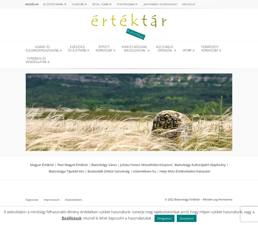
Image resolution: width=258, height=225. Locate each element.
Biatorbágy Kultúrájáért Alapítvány (200, 164)
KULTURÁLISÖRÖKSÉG (164, 48)
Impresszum (52, 200)
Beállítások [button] (72, 218)
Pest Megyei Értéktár (72, 164)
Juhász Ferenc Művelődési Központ (146, 164)
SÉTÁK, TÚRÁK (100, 4)
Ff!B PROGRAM (125, 4)
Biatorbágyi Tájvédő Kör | (68, 171)
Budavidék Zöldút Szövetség (109, 171)
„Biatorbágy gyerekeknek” (160, 4)
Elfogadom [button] (165, 218)
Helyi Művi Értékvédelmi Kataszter (185, 171)
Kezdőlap (31, 4)
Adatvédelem (73, 200)
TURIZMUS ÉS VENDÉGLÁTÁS (36, 60)
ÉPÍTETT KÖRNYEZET (104, 48)
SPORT (187, 50)
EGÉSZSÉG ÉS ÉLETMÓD (77, 48)
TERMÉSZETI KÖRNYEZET (209, 48)
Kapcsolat (189, 4)
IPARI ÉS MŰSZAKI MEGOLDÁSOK (134, 48)
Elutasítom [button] (187, 218)
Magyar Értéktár (42, 164)
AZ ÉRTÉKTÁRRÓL (53, 4)
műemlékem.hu (144, 171)
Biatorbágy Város (104, 164)
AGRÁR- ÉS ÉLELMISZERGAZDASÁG (42, 48)
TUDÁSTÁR (78, 4)
